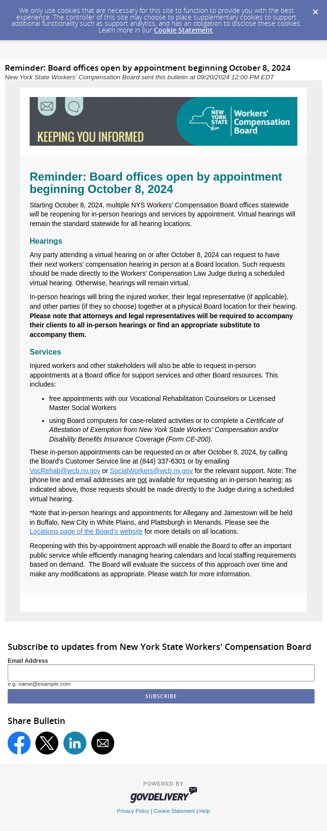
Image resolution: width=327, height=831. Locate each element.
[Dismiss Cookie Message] (315, 9)
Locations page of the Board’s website (86, 531)
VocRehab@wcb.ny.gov (65, 471)
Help (204, 811)
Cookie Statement (183, 29)
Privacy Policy (133, 811)
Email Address (28, 661)
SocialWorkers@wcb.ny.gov (151, 471)
